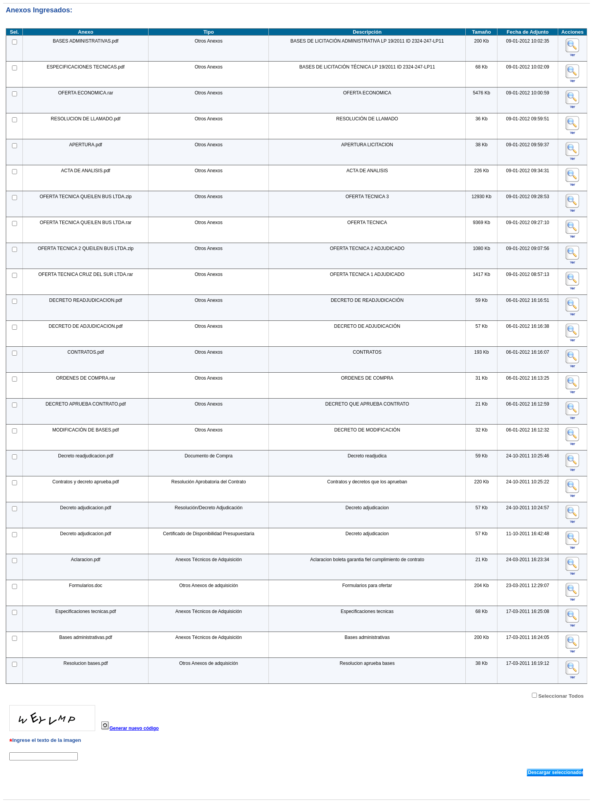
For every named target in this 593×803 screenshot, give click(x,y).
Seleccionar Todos (561, 696)
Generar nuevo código (134, 728)
